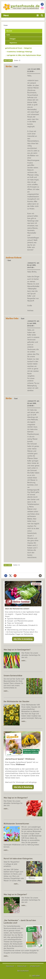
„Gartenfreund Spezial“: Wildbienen (20, 759)
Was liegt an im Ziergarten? (15, 894)
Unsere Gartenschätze (13, 675)
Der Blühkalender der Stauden (16, 701)
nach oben (36, 975)
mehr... (6, 956)
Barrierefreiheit (23, 971)
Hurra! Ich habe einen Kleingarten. (18, 858)
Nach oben (7, 565)
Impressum (10, 966)
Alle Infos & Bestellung (23, 787)
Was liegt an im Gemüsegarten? (17, 649)
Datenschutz (22, 966)
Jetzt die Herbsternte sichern (17, 608)
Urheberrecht (35, 966)
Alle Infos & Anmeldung (23, 639)
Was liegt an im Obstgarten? (16, 797)
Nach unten (8, 60)
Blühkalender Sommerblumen (16, 823)
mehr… (23, 660)
